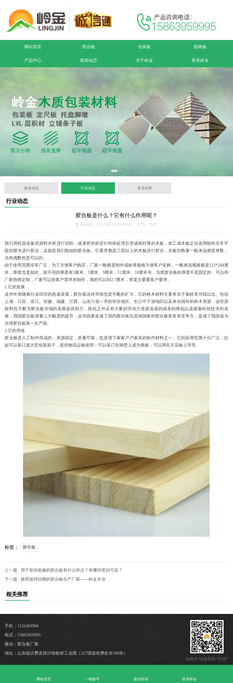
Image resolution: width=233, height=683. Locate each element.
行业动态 (88, 188)
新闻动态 (88, 60)
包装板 (144, 47)
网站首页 (32, 47)
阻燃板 (200, 47)
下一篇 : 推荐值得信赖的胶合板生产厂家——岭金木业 (55, 579)
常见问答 (144, 188)
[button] (114, 171)
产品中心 (32, 60)
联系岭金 (200, 60)
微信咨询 (140, 673)
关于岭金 (144, 60)
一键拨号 (92, 673)
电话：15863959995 (23, 635)
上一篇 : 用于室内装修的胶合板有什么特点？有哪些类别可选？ (64, 570)
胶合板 (88, 47)
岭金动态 (31, 188)
